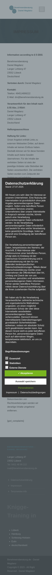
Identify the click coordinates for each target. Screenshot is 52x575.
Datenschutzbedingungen (32, 392)
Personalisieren (25, 388)
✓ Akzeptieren (25, 373)
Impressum (11, 392)
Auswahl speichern (25, 381)
